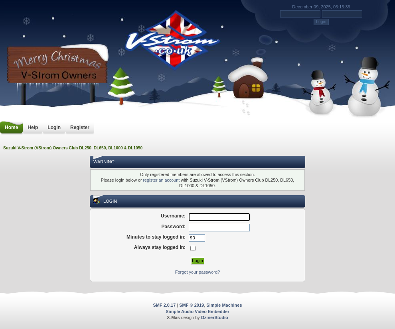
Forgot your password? (197, 272)
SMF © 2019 (191, 305)
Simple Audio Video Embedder (197, 311)
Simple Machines (224, 305)
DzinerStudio (214, 317)
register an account (161, 180)
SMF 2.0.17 (164, 305)
